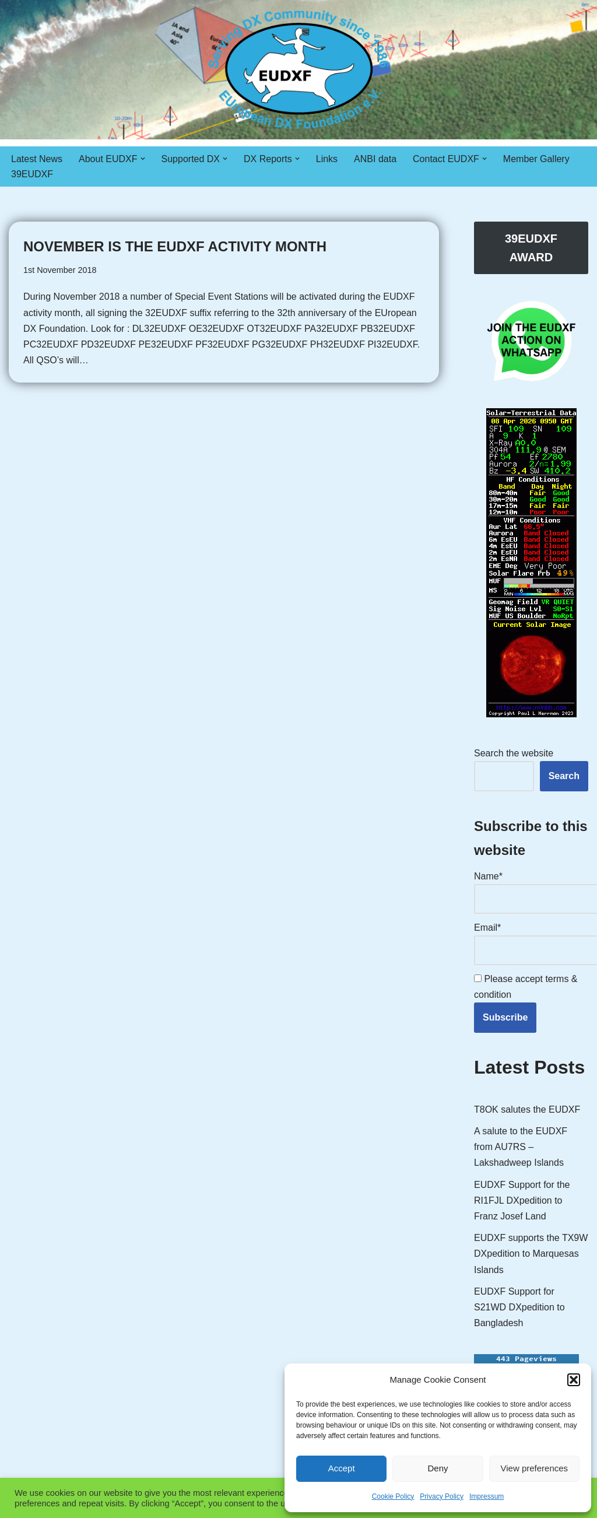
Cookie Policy (393, 1496)
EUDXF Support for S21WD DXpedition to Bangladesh (519, 1307)
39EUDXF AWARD (531, 248)
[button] (574, 1380)
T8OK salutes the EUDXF (527, 1109)
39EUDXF (32, 174)
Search (564, 776)
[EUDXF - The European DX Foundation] (299, 69)
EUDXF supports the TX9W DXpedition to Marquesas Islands (531, 1253)
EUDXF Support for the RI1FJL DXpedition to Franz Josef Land (522, 1200)
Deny (437, 1468)
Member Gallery (536, 159)
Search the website (513, 753)
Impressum (486, 1496)
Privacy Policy (441, 1496)
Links (327, 159)
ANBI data (375, 159)
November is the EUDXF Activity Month (174, 246)
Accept (341, 1468)
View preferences (534, 1468)
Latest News (36, 159)
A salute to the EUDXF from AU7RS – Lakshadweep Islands (520, 1147)
